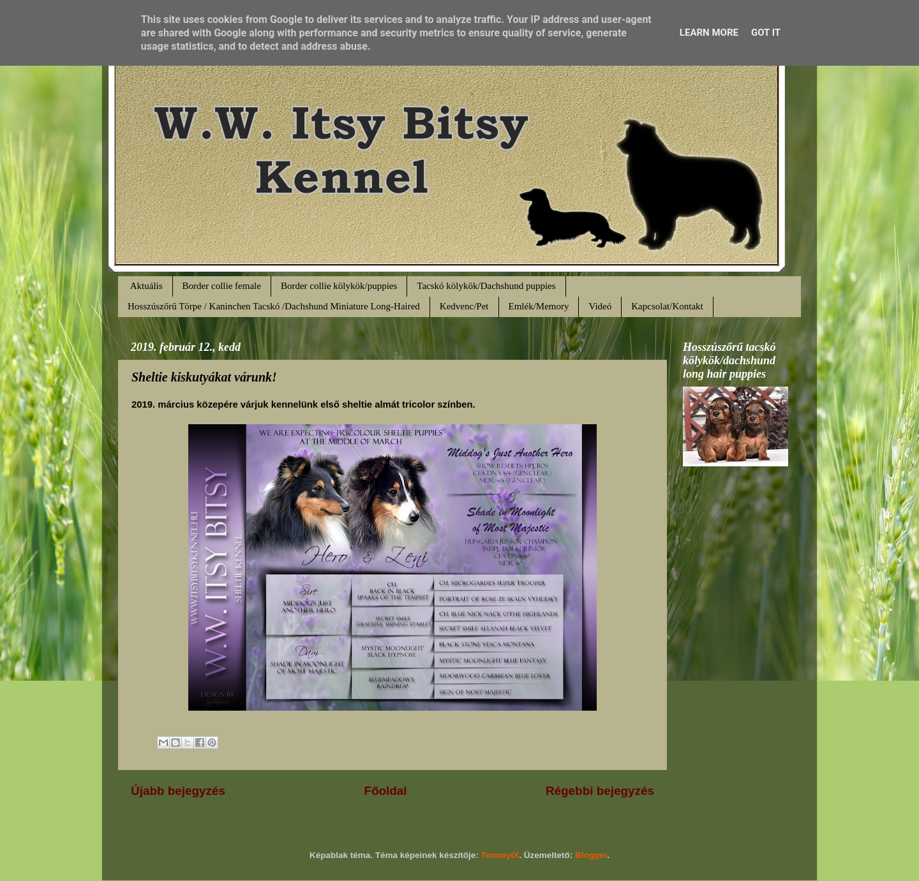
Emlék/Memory (539, 306)
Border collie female (222, 286)
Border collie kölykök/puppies (339, 286)
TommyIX (500, 855)
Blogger (591, 855)
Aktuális (146, 286)
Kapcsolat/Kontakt (667, 306)
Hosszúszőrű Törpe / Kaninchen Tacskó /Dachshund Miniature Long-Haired (274, 306)
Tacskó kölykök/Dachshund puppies (486, 286)
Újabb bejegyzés (178, 790)
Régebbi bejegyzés (600, 790)
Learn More (709, 32)
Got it (766, 32)
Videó (599, 306)
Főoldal (385, 790)
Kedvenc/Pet (464, 306)
